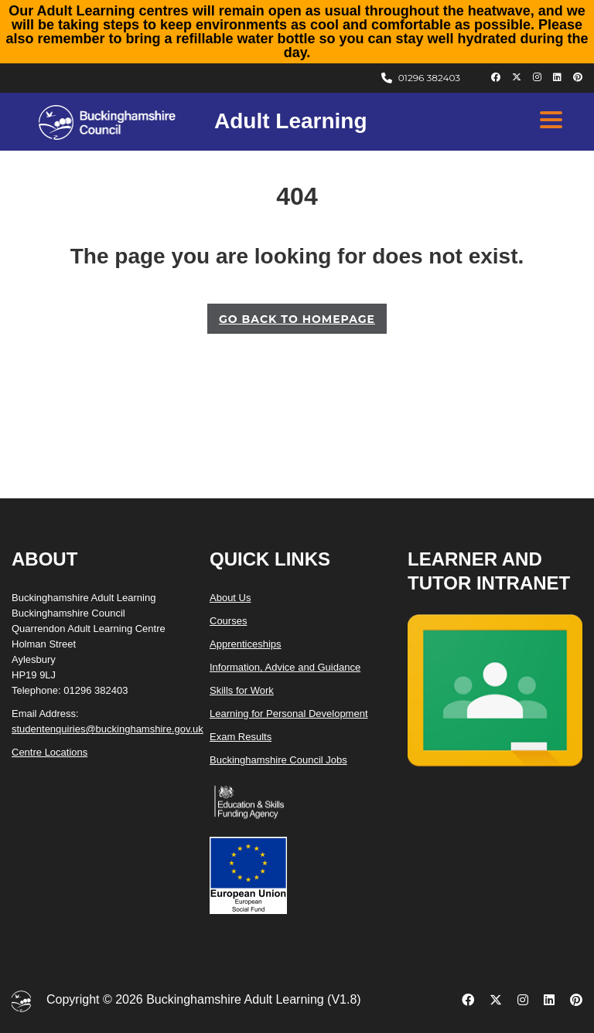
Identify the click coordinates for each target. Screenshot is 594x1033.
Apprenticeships (246, 644)
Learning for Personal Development (289, 713)
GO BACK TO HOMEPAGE (297, 319)
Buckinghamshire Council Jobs (278, 760)
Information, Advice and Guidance (285, 667)
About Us (230, 597)
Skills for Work (242, 690)
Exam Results (240, 736)
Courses (228, 621)
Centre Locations (49, 752)
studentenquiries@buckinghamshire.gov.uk (107, 729)
